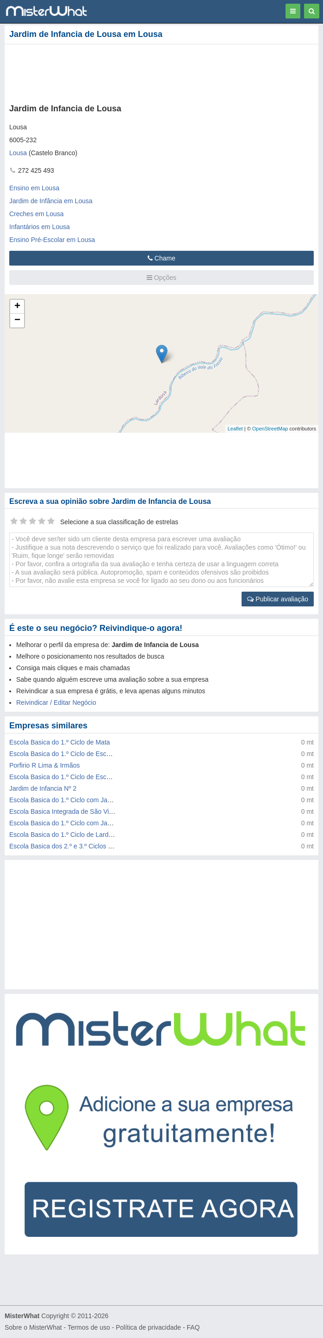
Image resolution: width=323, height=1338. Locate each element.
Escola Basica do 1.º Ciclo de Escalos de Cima (76, 753)
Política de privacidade (148, 1327)
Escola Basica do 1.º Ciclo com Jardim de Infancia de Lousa (95, 823)
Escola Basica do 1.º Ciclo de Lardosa (64, 834)
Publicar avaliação (277, 599)
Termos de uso (89, 1327)
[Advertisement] (141, 72)
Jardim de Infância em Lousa (51, 201)
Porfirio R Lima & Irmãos (44, 765)
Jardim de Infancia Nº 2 (42, 788)
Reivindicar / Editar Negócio (56, 702)
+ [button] (17, 307)
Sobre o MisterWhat (33, 1327)
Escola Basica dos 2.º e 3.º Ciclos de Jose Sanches (83, 846)
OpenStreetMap (270, 428)
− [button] (17, 320)
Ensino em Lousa (34, 188)
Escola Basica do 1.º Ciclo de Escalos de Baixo (77, 777)
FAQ (193, 1327)
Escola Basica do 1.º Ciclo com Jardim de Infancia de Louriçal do (102, 800)
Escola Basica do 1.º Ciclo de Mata (59, 742)
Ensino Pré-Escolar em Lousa (52, 239)
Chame (161, 258)
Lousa (18, 153)
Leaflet (235, 428)
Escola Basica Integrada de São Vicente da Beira (80, 811)
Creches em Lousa (36, 214)
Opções (161, 277)
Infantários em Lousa (39, 226)
